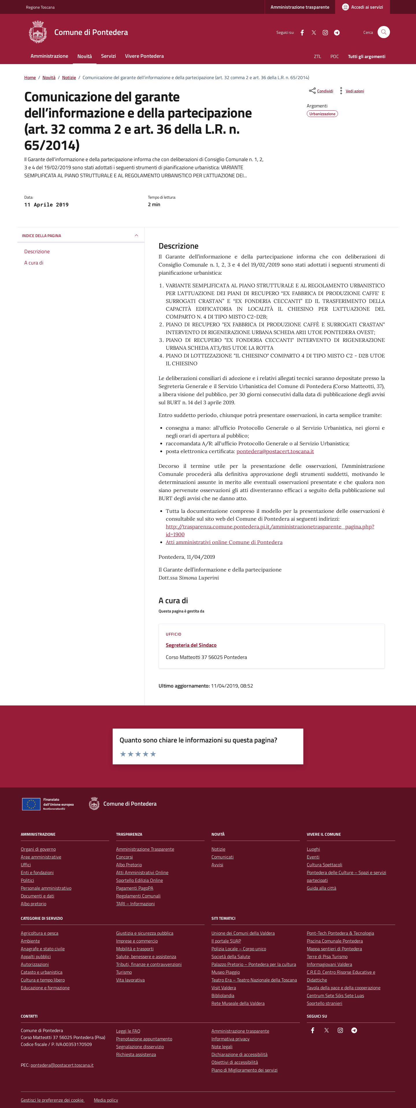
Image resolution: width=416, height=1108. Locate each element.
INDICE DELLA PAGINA (81, 235)
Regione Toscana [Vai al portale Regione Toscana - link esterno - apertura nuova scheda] (40, 7)
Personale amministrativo (46, 887)
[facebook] (300, 32)
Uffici (26, 864)
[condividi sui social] (320, 90)
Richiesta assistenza (136, 1054)
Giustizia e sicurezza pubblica (144, 933)
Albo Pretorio (129, 864)
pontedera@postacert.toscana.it (275, 451)
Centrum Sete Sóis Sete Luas (335, 995)
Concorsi (124, 856)
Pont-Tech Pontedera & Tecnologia (340, 933)
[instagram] (323, 32)
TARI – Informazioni (135, 903)
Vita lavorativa (130, 979)
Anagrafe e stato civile (43, 948)
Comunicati (222, 856)
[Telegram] (334, 32)
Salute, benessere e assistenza (146, 956)
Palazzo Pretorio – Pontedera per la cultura (253, 964)
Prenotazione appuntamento (144, 1038)
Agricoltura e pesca (39, 933)
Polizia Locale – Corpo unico (238, 948)
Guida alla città (321, 887)
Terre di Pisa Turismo (327, 956)
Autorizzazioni (35, 964)
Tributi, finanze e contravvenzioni (149, 964)
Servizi (108, 56)
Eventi (313, 856)
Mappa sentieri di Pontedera (334, 948)
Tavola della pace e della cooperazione (343, 987)
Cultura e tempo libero (43, 979)
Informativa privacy (230, 1038)
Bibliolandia (222, 995)
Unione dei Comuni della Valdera (243, 933)
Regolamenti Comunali (138, 895)
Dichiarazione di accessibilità (239, 1054)
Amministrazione (49, 56)
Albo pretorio (33, 903)
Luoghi (313, 849)
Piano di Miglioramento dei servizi (244, 1069)
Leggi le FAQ (128, 1030)
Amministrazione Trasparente (145, 849)
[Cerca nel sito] (384, 32)
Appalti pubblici (36, 956)
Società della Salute (230, 956)
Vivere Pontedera (144, 56)
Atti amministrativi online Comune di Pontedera (224, 542)
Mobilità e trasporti (135, 948)
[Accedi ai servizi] (362, 7)
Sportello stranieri (324, 1003)
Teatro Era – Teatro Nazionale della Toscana (254, 979)
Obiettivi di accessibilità (234, 1062)
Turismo (124, 972)
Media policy (106, 1099)
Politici (27, 880)
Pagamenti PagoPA (134, 887)
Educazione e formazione (45, 987)
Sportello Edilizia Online (139, 880)
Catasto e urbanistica (41, 972)
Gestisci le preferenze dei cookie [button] (53, 1099)
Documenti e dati (37, 895)
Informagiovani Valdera (329, 964)
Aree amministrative (41, 856)
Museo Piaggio (225, 972)
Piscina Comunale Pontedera (335, 940)
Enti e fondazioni (37, 872)
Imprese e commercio (137, 940)
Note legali (222, 1046)
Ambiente (30, 940)
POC (334, 56)
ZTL (317, 56)
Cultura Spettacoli (324, 864)
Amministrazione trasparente (300, 6)
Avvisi (217, 864)
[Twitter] (311, 32)
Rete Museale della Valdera (238, 1003)
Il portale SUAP (226, 940)
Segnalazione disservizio (140, 1046)
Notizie (218, 849)
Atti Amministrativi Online (142, 872)
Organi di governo (38, 849)
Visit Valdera (223, 987)
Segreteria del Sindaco (191, 645)
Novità (84, 56)
